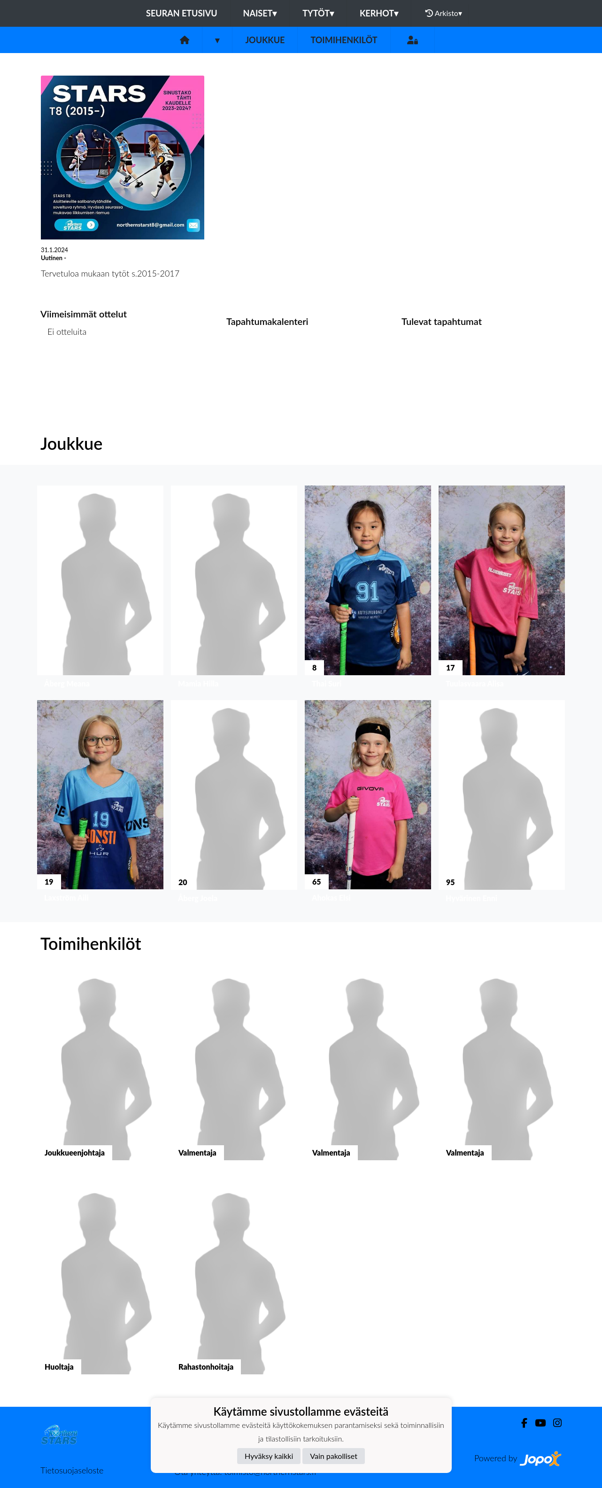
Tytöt (318, 13)
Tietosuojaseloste (71, 1470)
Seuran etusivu (181, 13)
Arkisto (443, 13)
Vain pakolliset (333, 1455)
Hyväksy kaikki (269, 1455)
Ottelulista (63, 367)
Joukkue (265, 40)
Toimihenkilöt (343, 40)
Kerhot (379, 13)
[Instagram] (554, 1423)
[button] (100, 589)
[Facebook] (520, 1423)
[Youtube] (536, 1423)
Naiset (260, 13)
